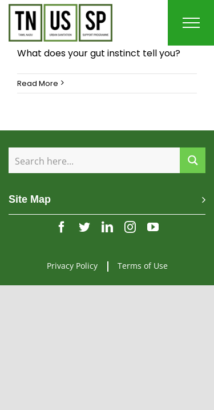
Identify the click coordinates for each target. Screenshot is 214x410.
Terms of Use (143, 257)
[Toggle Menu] (191, 23)
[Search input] (95, 160)
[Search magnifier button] (192, 160)
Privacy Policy (72, 257)
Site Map (30, 199)
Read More (37, 83)
